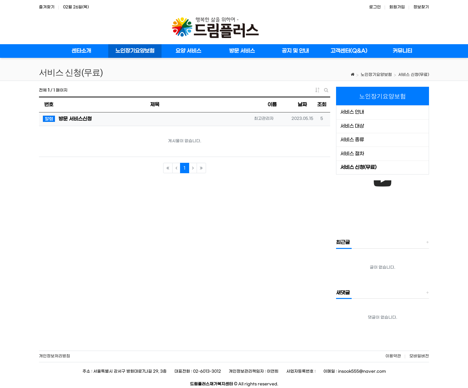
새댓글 (343, 293)
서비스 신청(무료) (413, 74)
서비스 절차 (352, 154)
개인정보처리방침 (54, 356)
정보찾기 (421, 7)
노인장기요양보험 (376, 74)
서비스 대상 (352, 126)
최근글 (343, 242)
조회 (321, 105)
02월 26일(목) (76, 7)
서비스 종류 (352, 140)
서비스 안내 (352, 112)
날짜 (302, 105)
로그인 (375, 7)
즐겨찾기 (47, 7)
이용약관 (393, 356)
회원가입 (397, 7)
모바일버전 (419, 356)
